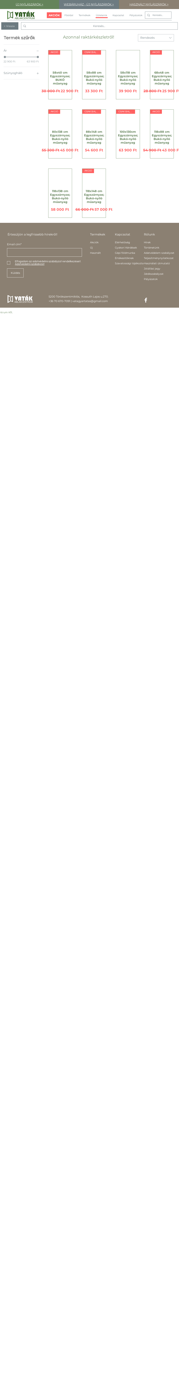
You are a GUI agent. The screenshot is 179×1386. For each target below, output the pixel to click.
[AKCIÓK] (54, 15)
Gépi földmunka (125, 252)
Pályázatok (151, 279)
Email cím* (14, 244)
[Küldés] (15, 272)
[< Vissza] (9, 26)
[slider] (5, 57)
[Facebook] (146, 300)
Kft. (10, 312)
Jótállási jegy (152, 268)
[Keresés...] (158, 15)
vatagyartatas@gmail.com (90, 301)
